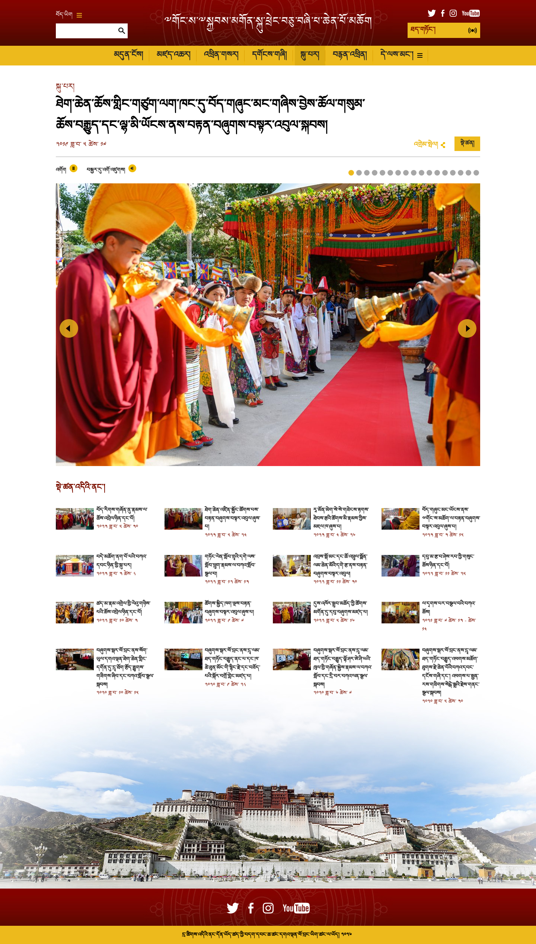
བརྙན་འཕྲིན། (350, 55)
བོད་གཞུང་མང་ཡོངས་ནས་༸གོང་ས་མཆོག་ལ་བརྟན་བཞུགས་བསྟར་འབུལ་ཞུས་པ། (451, 518)
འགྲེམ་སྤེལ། (426, 145)
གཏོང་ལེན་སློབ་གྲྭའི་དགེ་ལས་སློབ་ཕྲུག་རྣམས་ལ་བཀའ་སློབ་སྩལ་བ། (230, 565)
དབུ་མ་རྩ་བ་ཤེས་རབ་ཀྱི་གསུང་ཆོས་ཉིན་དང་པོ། (448, 561)
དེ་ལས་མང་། (401, 55)
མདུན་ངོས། (128, 55)
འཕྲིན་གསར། (221, 55)
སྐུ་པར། (309, 55)
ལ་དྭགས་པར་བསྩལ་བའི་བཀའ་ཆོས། (448, 608)
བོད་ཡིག (69, 15)
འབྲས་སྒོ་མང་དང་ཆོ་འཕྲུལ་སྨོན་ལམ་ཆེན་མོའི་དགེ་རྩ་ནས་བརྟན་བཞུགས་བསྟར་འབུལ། (340, 565)
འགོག (61, 170)
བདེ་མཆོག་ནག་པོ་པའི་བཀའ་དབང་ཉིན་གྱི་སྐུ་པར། (121, 561)
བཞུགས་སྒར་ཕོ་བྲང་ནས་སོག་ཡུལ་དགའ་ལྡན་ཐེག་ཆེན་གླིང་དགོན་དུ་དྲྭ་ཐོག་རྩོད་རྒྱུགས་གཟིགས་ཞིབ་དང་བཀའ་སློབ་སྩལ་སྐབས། (125, 667)
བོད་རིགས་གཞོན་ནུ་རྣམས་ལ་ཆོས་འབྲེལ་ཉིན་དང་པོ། (121, 514)
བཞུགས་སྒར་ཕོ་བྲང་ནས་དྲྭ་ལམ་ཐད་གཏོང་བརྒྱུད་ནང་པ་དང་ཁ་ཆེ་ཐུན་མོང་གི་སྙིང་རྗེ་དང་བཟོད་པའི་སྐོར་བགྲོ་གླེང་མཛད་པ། (232, 663)
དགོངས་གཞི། (269, 55)
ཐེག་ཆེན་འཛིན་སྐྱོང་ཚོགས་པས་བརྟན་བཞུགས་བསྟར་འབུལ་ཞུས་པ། (232, 518)
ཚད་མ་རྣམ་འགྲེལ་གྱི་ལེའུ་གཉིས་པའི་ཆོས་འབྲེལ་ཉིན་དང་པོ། (123, 608)
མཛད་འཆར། (173, 55)
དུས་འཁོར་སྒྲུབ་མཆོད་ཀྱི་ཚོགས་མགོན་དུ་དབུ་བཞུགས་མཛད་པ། (340, 608)
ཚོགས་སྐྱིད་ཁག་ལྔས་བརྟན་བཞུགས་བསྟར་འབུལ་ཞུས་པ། (229, 608)
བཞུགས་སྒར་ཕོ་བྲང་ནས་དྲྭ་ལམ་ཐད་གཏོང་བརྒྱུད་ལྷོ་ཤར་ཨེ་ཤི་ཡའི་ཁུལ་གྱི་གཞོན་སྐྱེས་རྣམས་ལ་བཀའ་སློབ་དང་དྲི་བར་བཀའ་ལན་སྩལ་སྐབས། (342, 667)
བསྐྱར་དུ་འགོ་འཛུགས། (106, 170)
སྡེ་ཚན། (467, 143)
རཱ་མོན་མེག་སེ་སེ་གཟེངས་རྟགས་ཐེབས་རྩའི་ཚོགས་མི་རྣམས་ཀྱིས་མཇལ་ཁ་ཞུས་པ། (341, 518)
